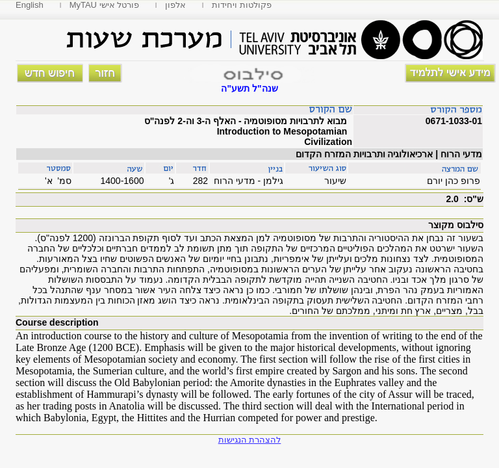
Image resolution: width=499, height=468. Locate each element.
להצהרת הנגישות (249, 440)
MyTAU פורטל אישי (105, 5)
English (30, 5)
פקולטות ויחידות (242, 5)
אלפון (175, 5)
